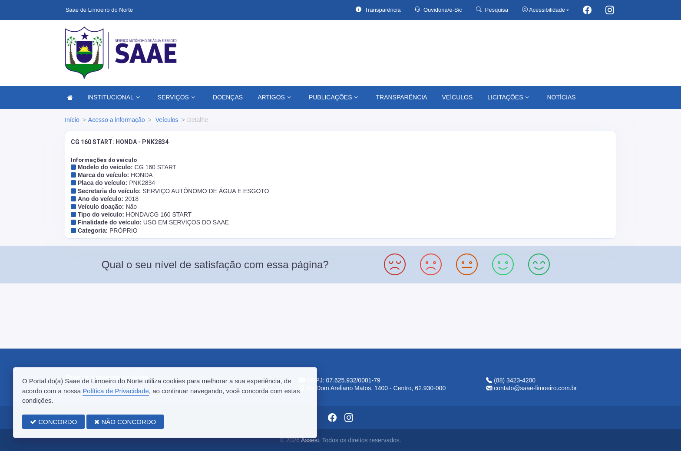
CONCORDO (53, 421)
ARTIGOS (274, 97)
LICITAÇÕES (508, 97)
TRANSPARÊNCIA (401, 97)
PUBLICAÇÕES (333, 97)
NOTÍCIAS (561, 97)
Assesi (310, 440)
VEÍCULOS (457, 97)
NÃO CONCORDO (125, 421)
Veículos (166, 119)
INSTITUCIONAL (113, 97)
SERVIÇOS (176, 97)
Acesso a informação (116, 119)
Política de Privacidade (116, 391)
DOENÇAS (228, 97)
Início (72, 119)
